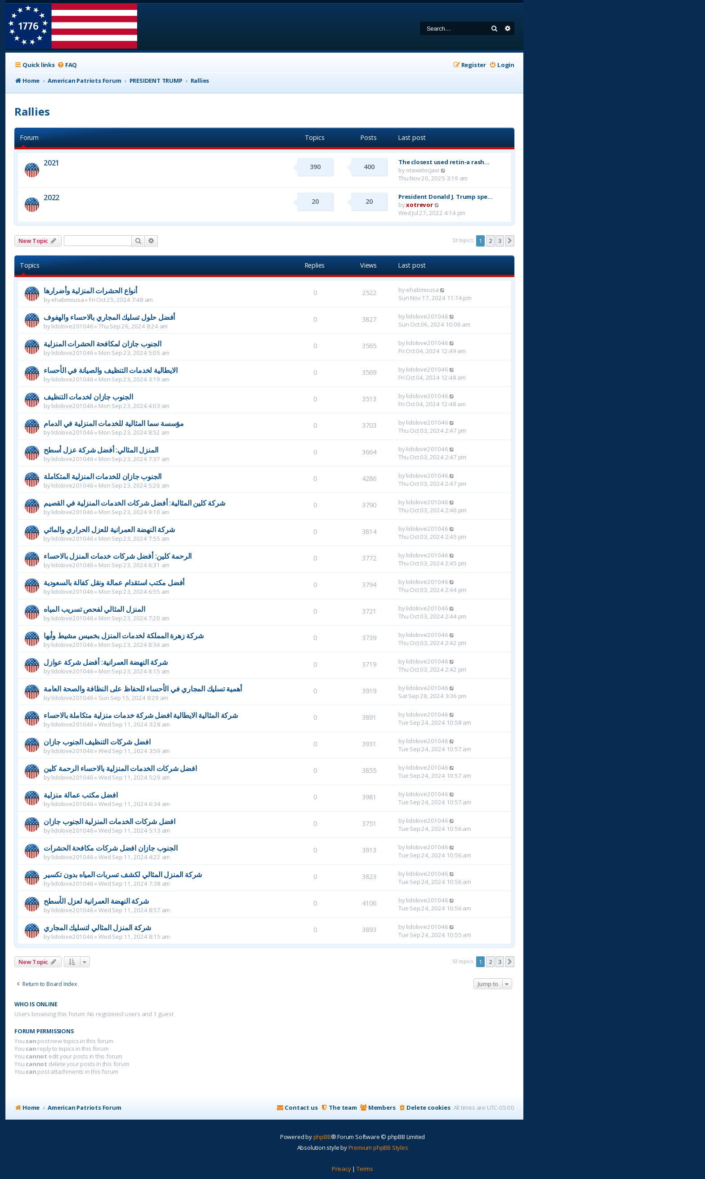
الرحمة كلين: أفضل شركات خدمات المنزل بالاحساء (118, 556)
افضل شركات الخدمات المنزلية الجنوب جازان (109, 821)
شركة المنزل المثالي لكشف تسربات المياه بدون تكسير (123, 874)
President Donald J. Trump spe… (445, 197)
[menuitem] (67, 65)
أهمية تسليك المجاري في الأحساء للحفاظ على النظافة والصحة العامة (142, 689)
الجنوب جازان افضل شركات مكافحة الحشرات (110, 848)
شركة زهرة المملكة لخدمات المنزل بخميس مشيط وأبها (123, 636)
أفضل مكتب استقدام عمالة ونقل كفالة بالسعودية (114, 582)
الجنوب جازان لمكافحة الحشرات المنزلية (102, 344)
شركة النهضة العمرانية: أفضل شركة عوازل (105, 662)
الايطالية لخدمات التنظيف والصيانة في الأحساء (110, 370)
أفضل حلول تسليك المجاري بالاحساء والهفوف (109, 317)
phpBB (322, 1137)
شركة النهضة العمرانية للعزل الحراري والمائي (109, 529)
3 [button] (499, 241)
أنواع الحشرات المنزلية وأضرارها (90, 291)
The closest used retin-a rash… (444, 162)
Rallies (32, 111)
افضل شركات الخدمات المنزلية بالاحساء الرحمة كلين (120, 768)
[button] (509, 240)
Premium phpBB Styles (378, 1147)
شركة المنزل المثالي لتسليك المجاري (97, 927)
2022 (51, 197)
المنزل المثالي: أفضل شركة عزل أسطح (101, 450)
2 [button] (490, 241)
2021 (51, 163)
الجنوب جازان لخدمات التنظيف (88, 397)
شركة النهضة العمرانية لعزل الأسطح (96, 901)
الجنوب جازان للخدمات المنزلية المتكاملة (102, 476)
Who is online (35, 1004)
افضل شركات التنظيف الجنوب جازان (97, 742)
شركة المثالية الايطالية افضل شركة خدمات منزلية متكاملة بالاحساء (141, 715)
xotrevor (419, 205)
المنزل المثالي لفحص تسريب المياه (94, 609)
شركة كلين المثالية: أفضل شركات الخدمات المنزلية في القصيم (134, 503)
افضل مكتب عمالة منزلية (81, 795)
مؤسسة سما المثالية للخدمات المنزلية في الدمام (114, 423)
